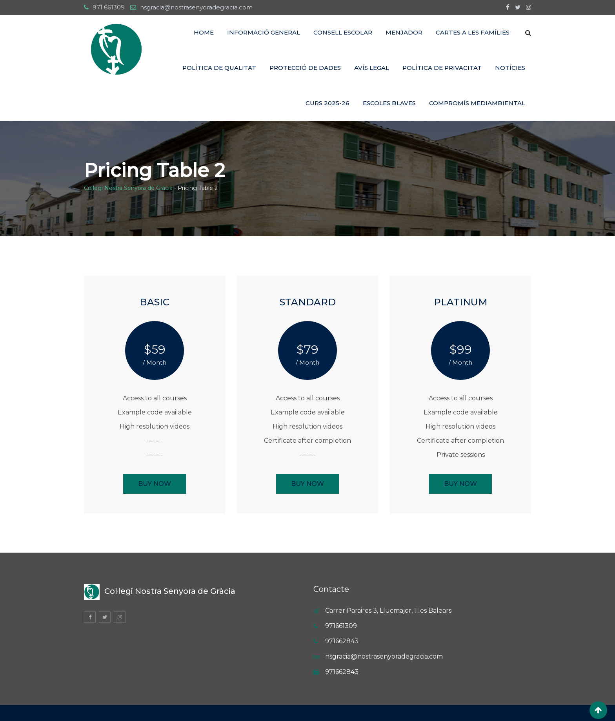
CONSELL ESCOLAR (342, 32)
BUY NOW (154, 483)
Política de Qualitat (219, 67)
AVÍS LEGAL (371, 67)
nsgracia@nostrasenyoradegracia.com (196, 7)
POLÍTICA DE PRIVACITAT (442, 67)
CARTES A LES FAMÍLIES (472, 32)
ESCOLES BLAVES (389, 103)
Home (204, 32)
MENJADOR (404, 32)
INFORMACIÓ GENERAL (263, 32)
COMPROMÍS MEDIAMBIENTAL (477, 103)
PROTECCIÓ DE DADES (305, 67)
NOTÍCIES (510, 67)
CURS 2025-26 (327, 103)
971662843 (341, 641)
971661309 (341, 626)
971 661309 (109, 7)
